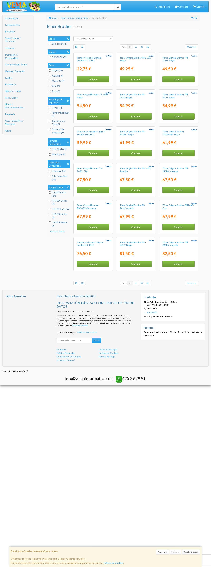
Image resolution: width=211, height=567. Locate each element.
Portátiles (10, 31)
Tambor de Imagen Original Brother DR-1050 (90, 425)
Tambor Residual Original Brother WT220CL (89, 89)
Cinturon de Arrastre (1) (56, 131)
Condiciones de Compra (69, 538)
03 (142, 47)
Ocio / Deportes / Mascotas (14, 122)
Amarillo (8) (56, 75)
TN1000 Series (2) (58, 224)
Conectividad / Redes (16, 64)
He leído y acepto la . (78, 514)
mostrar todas (57, 231)
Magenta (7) (56, 80)
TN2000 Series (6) (58, 216)
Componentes (12, 24)
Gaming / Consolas (14, 71)
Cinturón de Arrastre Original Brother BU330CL (91, 223)
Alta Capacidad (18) (58, 178)
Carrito (199, 6)
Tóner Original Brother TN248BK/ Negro (173, 223)
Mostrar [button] (191, 47)
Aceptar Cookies (191, 552)
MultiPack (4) (57, 154)
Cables (8, 77)
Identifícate (162, 6)
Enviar (96, 522)
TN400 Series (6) (59, 209)
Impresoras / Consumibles (11, 56)
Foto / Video (11, 97)
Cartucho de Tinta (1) (57, 123)
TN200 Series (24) (57, 194)
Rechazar (175, 552)
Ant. (124, 47)
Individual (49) (57, 149)
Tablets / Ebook (13, 91)
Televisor (10, 48)
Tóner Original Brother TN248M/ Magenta (88, 358)
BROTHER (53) (58, 57)
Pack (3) (54, 91)
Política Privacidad (66, 534)
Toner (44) (56, 107)
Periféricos (10, 84)
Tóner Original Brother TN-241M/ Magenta (175, 425)
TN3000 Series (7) (58, 202)
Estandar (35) (57, 171)
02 (136, 47)
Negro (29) (56, 70)
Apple (8, 130)
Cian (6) (54, 85)
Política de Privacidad (80, 507)
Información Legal (108, 531)
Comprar (93, 109)
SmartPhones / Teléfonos (12, 40)
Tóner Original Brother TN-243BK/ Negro (133, 223)
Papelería (10, 114)
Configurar (162, 552)
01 (130, 47)
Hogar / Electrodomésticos (15, 106)
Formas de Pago (107, 538)
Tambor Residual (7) (59, 114)
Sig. (147, 47)
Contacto (181, 6)
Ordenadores (12, 18)
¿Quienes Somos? (66, 541)
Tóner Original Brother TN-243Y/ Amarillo (133, 358)
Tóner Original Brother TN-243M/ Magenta (175, 291)
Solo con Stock (58, 43)
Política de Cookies (113, 562)
